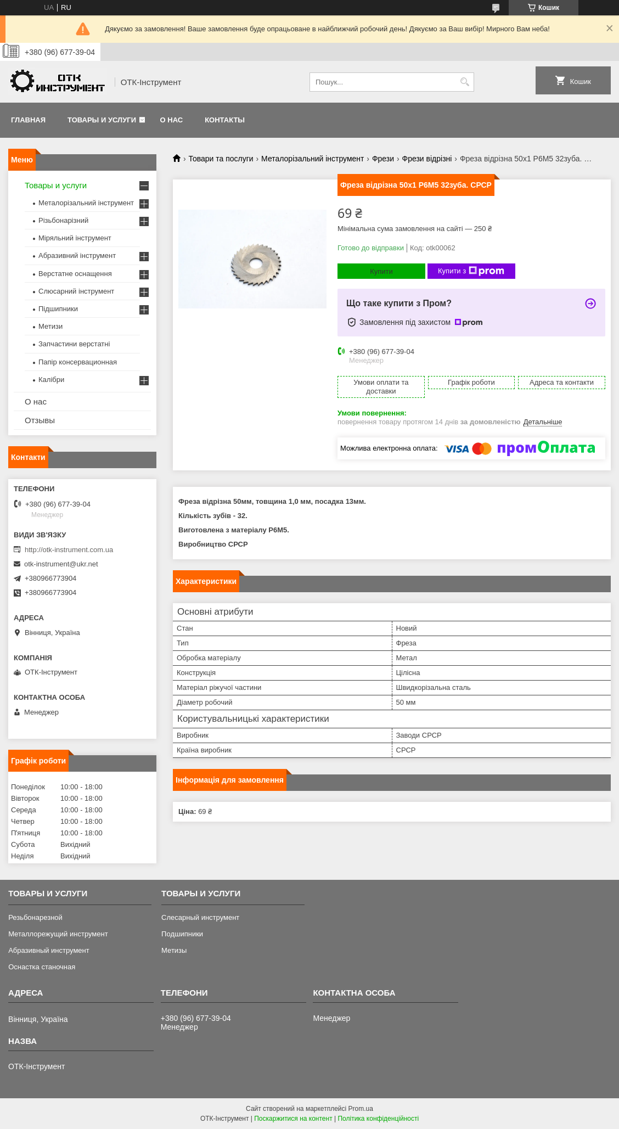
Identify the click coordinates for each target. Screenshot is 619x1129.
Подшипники (182, 934)
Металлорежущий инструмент (58, 934)
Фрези (383, 158)
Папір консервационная (77, 362)
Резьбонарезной (35, 917)
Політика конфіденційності (378, 1118)
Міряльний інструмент (74, 238)
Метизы (174, 950)
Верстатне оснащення (75, 273)
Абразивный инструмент (48, 950)
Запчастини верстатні (74, 344)
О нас (171, 120)
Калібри (51, 379)
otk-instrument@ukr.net (61, 564)
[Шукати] (464, 82)
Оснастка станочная (41, 967)
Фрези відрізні (427, 158)
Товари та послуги (220, 158)
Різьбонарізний (63, 220)
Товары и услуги (101, 120)
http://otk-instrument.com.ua (69, 550)
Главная (28, 120)
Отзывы (40, 420)
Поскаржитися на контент (293, 1118)
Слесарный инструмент (200, 917)
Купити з (471, 271)
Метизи (50, 326)
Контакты (225, 120)
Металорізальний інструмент (312, 158)
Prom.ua (360, 1109)
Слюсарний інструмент (76, 291)
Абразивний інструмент (77, 255)
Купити (381, 271)
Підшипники (58, 309)
